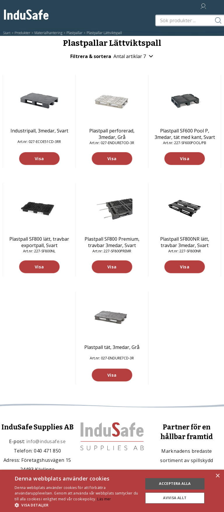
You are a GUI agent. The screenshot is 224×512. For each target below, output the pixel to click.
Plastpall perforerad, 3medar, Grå (111, 133)
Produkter (22, 32)
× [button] (217, 476)
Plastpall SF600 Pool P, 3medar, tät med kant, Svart (185, 133)
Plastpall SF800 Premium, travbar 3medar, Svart (112, 242)
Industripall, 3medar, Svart (39, 130)
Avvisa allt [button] (174, 497)
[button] (77, 505)
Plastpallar (74, 32)
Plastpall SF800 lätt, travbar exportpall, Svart (39, 242)
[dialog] (112, 491)
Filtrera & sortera (112, 56)
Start (6, 32)
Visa (39, 158)
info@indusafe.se (46, 441)
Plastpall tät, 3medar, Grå (111, 347)
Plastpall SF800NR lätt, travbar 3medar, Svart (184, 242)
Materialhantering (48, 32)
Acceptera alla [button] (175, 483)
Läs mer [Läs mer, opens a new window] (104, 499)
